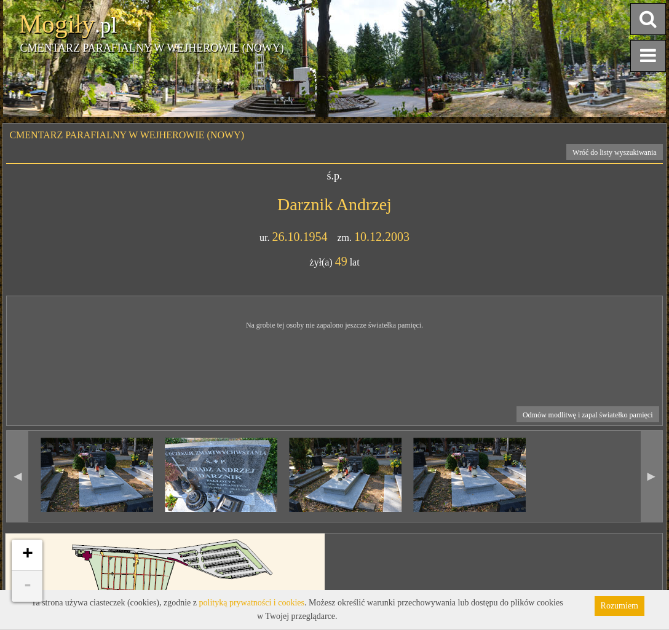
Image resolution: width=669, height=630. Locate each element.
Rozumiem (619, 605)
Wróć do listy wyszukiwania (614, 152)
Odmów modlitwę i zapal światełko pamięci (588, 415)
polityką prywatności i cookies (251, 602)
